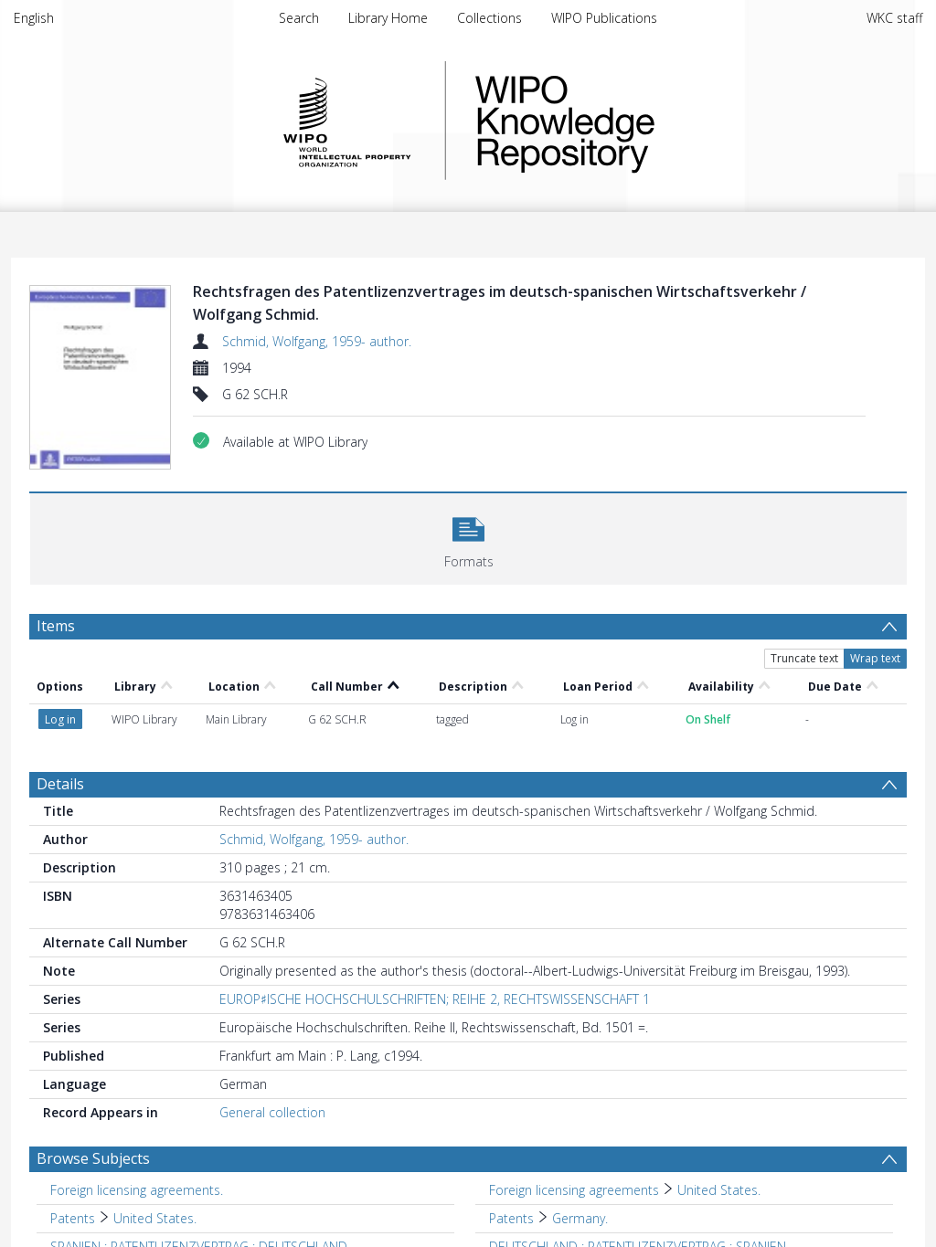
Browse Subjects (93, 1158)
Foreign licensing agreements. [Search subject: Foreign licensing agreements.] (136, 1190)
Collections (489, 17)
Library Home (388, 17)
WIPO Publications (604, 17)
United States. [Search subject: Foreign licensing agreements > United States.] (718, 1190)
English (34, 17)
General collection (272, 1112)
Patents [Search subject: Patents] (72, 1218)
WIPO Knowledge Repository (640, 120)
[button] (468, 536)
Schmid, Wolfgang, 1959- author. (316, 341)
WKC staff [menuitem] (894, 17)
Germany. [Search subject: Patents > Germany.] (580, 1218)
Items (56, 626)
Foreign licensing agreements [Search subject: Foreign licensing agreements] (574, 1190)
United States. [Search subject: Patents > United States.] (155, 1218)
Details (60, 784)
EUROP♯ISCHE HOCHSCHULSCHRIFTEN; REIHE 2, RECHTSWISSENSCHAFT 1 (434, 999)
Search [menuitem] (299, 17)
